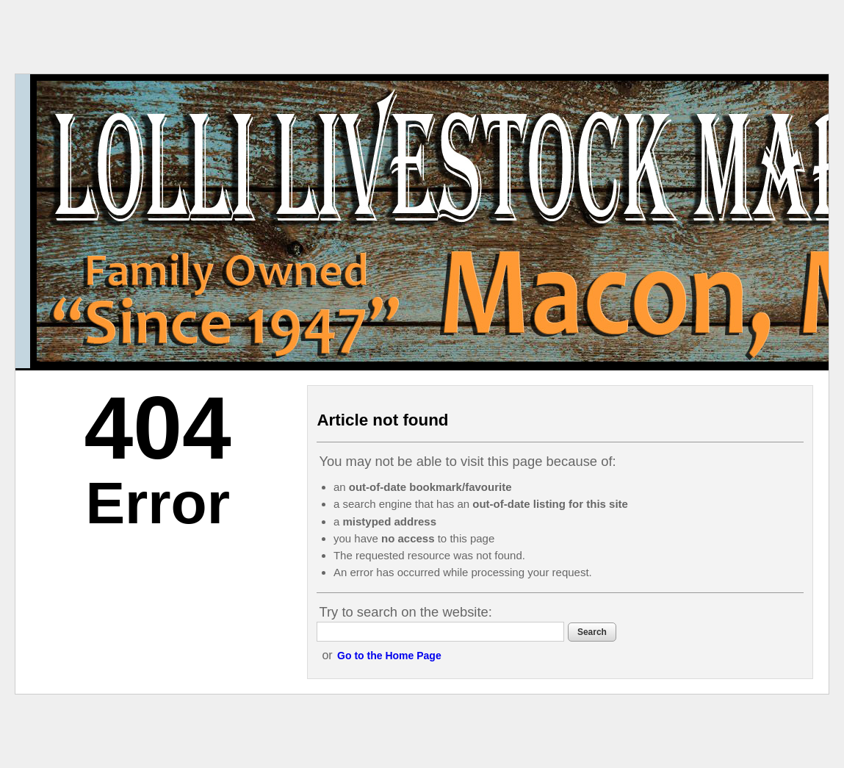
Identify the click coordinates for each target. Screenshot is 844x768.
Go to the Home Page (389, 655)
